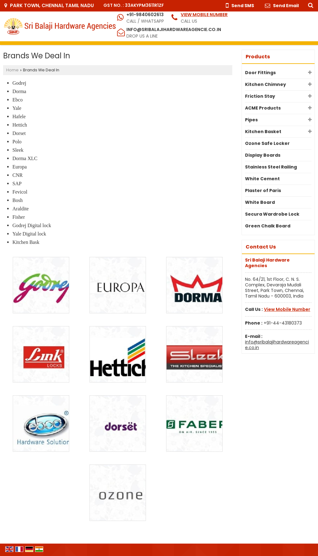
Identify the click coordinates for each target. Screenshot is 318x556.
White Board (260, 202)
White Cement (262, 179)
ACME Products (263, 108)
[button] (204, 14)
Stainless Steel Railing (271, 167)
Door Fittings (260, 73)
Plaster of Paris (263, 190)
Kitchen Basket (263, 131)
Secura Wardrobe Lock (272, 214)
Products (258, 56)
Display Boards (262, 155)
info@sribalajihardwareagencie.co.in (173, 29)
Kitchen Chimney (265, 84)
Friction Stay (260, 96)
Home (12, 70)
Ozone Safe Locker (267, 143)
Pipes (251, 120)
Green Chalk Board (267, 226)
